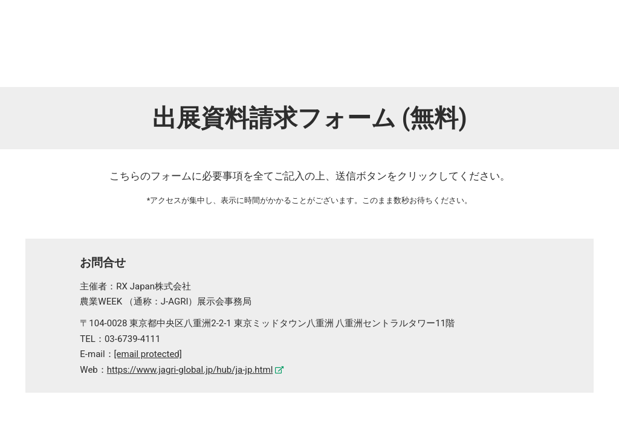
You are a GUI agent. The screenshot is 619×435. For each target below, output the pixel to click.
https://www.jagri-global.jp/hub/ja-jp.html (190, 369)
